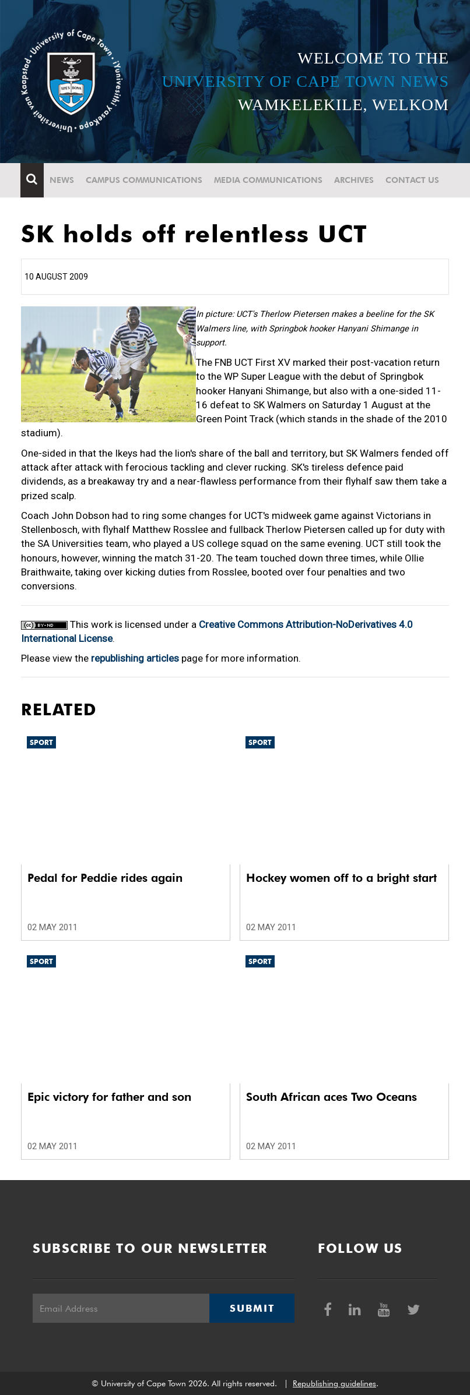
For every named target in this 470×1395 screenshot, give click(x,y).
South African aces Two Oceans (331, 1097)
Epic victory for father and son (109, 1097)
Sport (41, 742)
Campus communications (144, 180)
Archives (354, 180)
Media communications (269, 180)
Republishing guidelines (334, 1383)
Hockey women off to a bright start (341, 878)
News (62, 180)
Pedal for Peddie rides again (105, 878)
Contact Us (413, 180)
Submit (252, 1308)
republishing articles (135, 658)
